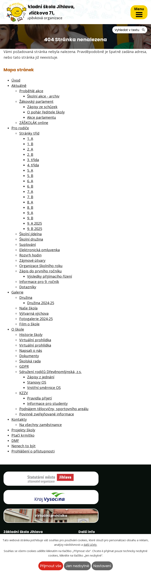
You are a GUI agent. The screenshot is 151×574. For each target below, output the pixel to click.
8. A (30, 202)
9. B (30, 218)
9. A (30, 213)
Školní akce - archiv (43, 96)
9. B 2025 (34, 228)
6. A (30, 181)
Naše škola (28, 308)
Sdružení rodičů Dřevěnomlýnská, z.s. (50, 372)
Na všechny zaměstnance (40, 425)
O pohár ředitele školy (46, 112)
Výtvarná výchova (34, 313)
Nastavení (102, 565)
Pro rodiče (20, 128)
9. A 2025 (34, 223)
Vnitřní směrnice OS (44, 387)
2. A (30, 149)
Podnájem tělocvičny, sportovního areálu (53, 409)
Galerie (17, 292)
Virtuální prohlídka (35, 340)
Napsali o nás (30, 350)
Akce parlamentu (41, 117)
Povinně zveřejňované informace (46, 414)
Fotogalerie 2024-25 (36, 319)
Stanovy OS (36, 382)
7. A (30, 191)
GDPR (24, 366)
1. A (30, 138)
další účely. (90, 545)
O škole (17, 329)
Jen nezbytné (77, 565)
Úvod (15, 80)
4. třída (33, 165)
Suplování (27, 244)
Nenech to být (23, 446)
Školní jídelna (30, 234)
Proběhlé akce (31, 91)
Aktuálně (18, 85)
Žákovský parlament (36, 101)
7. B (30, 197)
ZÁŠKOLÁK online (33, 122)
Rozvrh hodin (30, 255)
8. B (30, 207)
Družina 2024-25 (40, 303)
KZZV (23, 393)
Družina (25, 297)
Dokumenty (29, 356)
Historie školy (30, 334)
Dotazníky (27, 287)
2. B (30, 154)
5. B (30, 175)
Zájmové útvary (32, 260)
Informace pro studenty (47, 403)
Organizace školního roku (41, 266)
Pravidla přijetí (39, 398)
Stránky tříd (29, 133)
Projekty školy (23, 430)
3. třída (33, 160)
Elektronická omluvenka (39, 250)
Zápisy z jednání (40, 377)
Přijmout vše (50, 565)
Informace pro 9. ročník (39, 281)
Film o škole (29, 324)
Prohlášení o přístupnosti (33, 451)
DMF (15, 440)
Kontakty (19, 419)
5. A (30, 170)
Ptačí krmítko (22, 435)
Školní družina (31, 239)
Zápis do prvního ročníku (40, 271)
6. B (30, 186)
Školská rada (30, 361)
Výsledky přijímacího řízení (49, 276)
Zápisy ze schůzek (42, 107)
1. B (30, 144)
